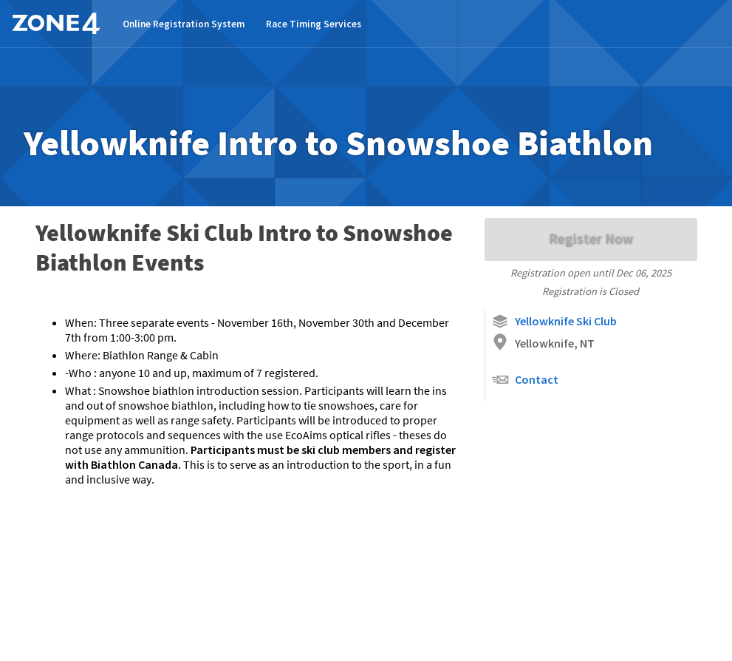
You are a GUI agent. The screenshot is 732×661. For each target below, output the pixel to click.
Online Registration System (183, 24)
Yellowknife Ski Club (554, 321)
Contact (524, 379)
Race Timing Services (313, 24)
